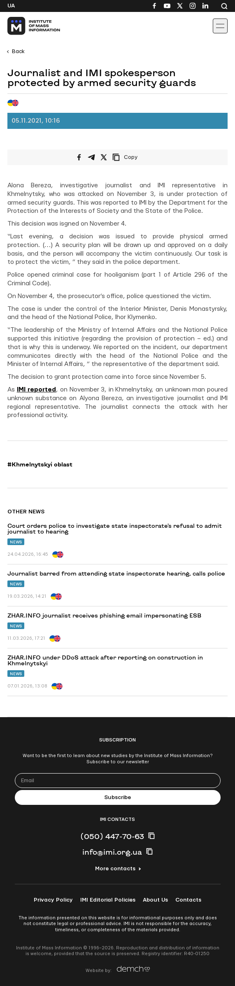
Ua (11, 6)
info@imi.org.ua (112, 851)
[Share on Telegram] (91, 157)
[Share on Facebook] (79, 157)
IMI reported (36, 390)
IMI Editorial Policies (107, 900)
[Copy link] (136, 157)
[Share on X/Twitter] (103, 157)
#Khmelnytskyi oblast (39, 464)
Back (18, 51)
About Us (155, 900)
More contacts (115, 869)
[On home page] (24, 26)
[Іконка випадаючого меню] (220, 26)
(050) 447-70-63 (112, 836)
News (16, 542)
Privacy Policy (53, 900)
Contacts (188, 900)
